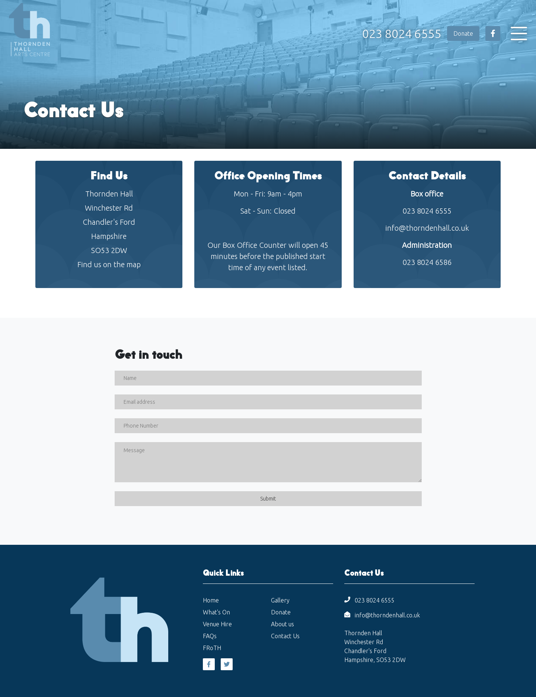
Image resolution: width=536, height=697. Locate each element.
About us (282, 624)
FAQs (210, 636)
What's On (216, 612)
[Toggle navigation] (519, 33)
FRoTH (212, 648)
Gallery (280, 600)
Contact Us (285, 636)
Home (211, 600)
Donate (463, 33)
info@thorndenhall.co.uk (427, 228)
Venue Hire (217, 624)
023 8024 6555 (401, 33)
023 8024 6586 (427, 262)
